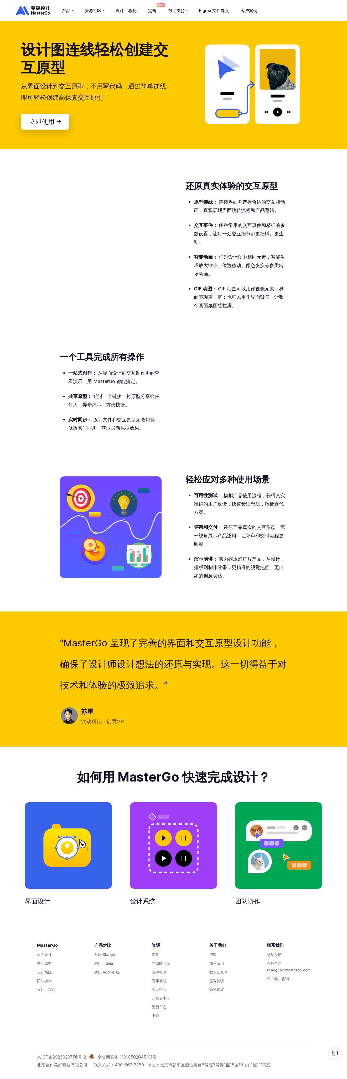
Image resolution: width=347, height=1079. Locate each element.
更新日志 (159, 1006)
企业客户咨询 (278, 978)
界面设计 (37, 901)
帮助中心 (159, 989)
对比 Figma (103, 963)
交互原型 (44, 963)
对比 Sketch (104, 954)
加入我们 (216, 963)
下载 (155, 1015)
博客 (213, 954)
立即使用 (45, 121)
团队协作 (247, 901)
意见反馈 (274, 954)
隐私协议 (216, 989)
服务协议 (216, 981)
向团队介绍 (161, 963)
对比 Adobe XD (107, 972)
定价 (155, 954)
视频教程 (159, 981)
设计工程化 (46, 989)
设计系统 (142, 901)
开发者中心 (161, 998)
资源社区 (159, 972)
